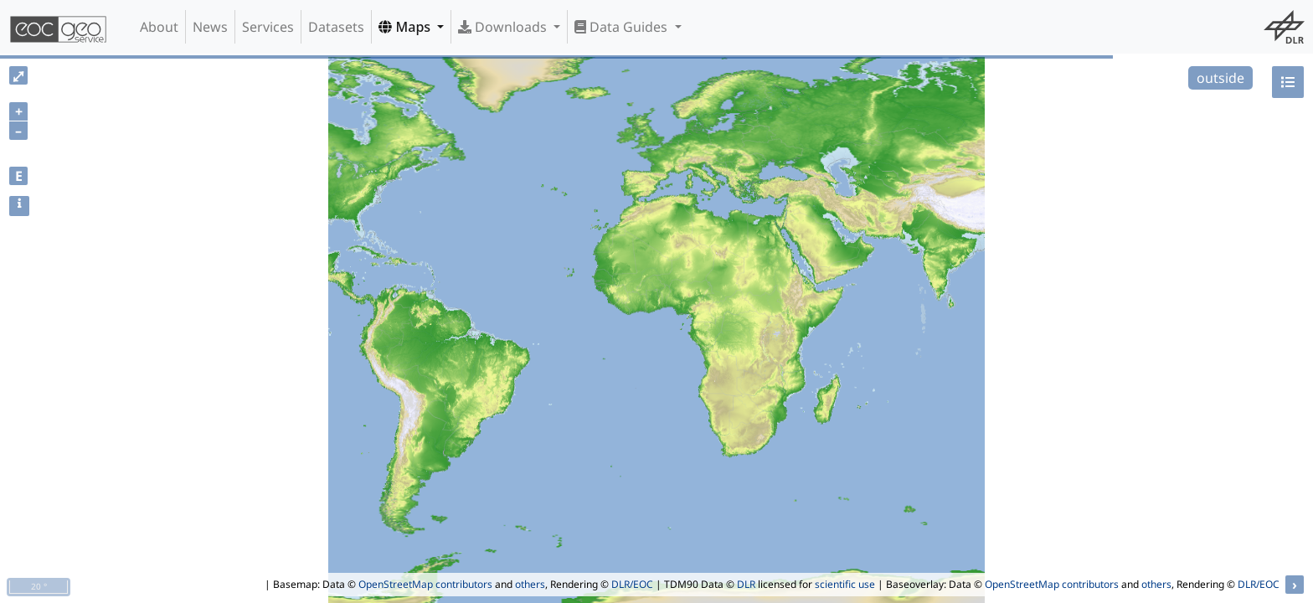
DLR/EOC (632, 584)
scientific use (845, 584)
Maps (406, 27)
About (159, 27)
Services (268, 27)
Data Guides (622, 27)
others (530, 584)
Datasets (336, 27)
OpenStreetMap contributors (425, 584)
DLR (746, 584)
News (210, 27)
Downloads (504, 27)
